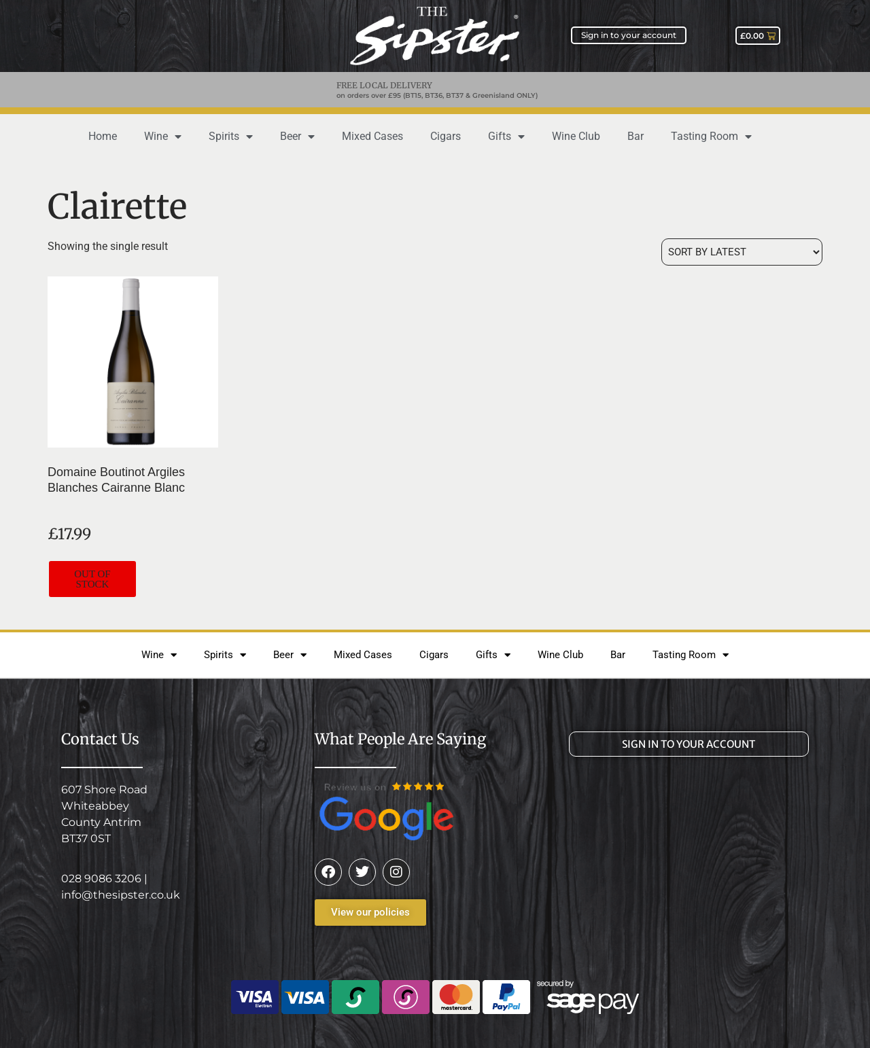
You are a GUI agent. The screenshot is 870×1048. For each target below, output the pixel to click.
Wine (162, 136)
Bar (635, 136)
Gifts (506, 136)
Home (102, 136)
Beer (297, 136)
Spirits (231, 136)
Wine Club (576, 136)
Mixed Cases (372, 136)
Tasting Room (711, 136)
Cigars (445, 136)
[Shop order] (741, 252)
